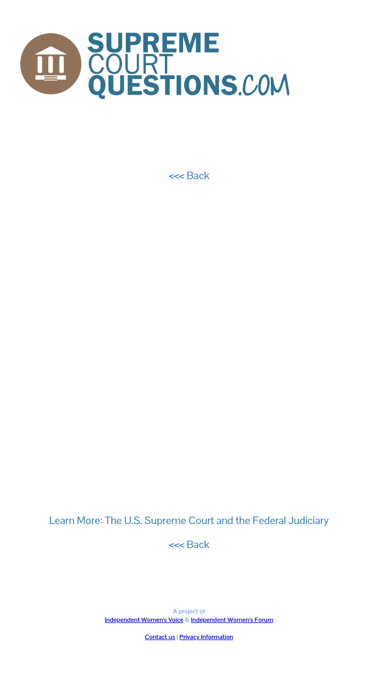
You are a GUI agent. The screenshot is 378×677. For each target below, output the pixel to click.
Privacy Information (206, 637)
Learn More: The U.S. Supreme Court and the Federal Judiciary (189, 520)
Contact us (160, 637)
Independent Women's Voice (144, 620)
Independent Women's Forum (232, 620)
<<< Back (189, 175)
